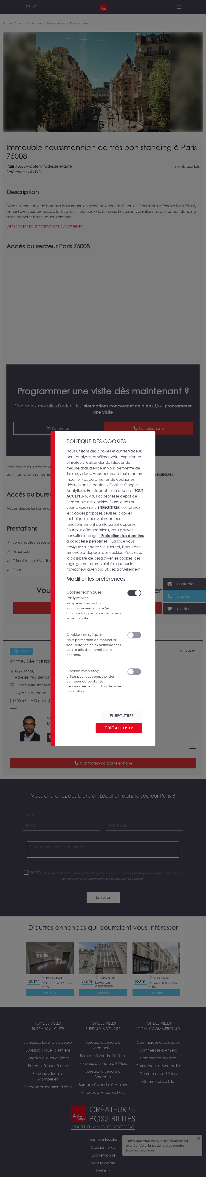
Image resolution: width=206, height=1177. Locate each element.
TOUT (119, 727)
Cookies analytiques (93, 644)
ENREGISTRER (122, 715)
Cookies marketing (93, 681)
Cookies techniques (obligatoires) (93, 605)
